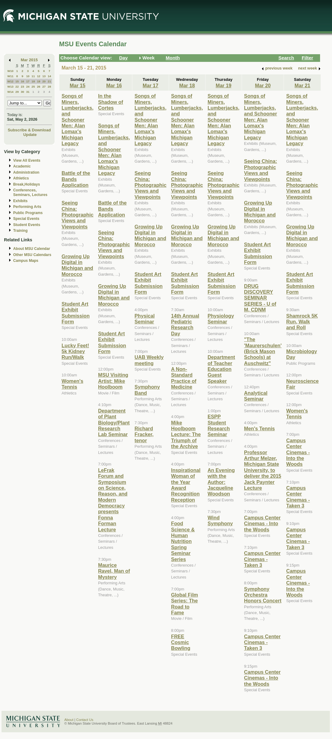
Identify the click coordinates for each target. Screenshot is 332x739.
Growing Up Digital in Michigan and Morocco (77, 265)
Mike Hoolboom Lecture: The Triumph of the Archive (186, 434)
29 (17, 91)
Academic (22, 166)
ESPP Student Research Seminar (219, 425)
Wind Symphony (220, 520)
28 (49, 86)
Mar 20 (263, 85)
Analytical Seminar (255, 396)
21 (49, 81)
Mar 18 (187, 85)
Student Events (26, 225)
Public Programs (28, 213)
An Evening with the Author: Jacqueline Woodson (221, 482)
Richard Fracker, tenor (143, 434)
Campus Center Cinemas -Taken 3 (262, 559)
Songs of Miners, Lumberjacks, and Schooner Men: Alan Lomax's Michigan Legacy (77, 119)
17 (27, 81)
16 (22, 81)
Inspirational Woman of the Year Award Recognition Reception (186, 485)
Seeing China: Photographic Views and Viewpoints (77, 214)
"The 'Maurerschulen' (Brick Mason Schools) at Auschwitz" (263, 351)
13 (44, 76)
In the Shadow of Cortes (110, 102)
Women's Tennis (72, 384)
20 (44, 81)
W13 (10, 86)
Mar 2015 (29, 60)
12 (38, 76)
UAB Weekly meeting (149, 360)
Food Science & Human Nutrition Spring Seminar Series (183, 541)
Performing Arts (27, 207)
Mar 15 (77, 85)
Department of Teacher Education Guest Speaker (221, 369)
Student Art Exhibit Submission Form (76, 312)
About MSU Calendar (31, 249)
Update (30, 134)
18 (33, 81)
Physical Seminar (144, 318)
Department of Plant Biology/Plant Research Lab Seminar (114, 422)
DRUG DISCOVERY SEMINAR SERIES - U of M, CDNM (260, 298)
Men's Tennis (259, 428)
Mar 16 (114, 85)
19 (38, 81)
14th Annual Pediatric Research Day (185, 324)
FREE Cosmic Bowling (181, 642)
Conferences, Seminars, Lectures (30, 192)
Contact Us (84, 720)
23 (22, 86)
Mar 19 (223, 85)
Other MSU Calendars (32, 255)
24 (27, 86)
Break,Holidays (26, 184)
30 (22, 91)
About (69, 720)
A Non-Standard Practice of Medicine (184, 378)
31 (27, 91)
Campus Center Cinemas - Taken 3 (262, 642)
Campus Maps (25, 260)
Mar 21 (302, 85)
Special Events (26, 219)
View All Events (26, 160)
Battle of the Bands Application (76, 179)
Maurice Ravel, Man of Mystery (114, 571)
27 (44, 86)
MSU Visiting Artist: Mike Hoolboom (113, 381)
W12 (10, 81)
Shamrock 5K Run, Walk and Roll (302, 321)
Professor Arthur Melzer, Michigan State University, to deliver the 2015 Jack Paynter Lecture (262, 470)
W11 (10, 76)
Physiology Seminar (221, 318)
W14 (10, 91)
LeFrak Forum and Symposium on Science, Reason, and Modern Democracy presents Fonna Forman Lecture (112, 499)
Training (20, 230)
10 (27, 76)
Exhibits (20, 201)
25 (33, 86)
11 (33, 76)
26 (38, 86)
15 (17, 81)
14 (49, 76)
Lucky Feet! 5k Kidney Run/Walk (75, 351)
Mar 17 (150, 85)
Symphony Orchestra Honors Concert (262, 595)
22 (17, 86)
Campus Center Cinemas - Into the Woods (262, 523)
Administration (26, 172)
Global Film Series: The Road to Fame (184, 603)
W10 (10, 71)
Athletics (21, 178)
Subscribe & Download (29, 130)
